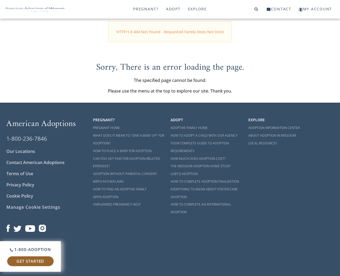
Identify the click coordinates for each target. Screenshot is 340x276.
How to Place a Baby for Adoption (122, 151)
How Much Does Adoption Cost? (198, 158)
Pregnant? (146, 8)
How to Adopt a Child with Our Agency (204, 135)
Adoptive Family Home (189, 128)
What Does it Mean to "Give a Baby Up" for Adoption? (128, 139)
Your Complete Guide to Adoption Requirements (200, 147)
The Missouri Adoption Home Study (201, 166)
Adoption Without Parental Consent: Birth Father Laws (125, 178)
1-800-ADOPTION (30, 249)
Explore (197, 8)
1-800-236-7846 (26, 138)
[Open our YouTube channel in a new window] (30, 227)
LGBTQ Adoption (184, 174)
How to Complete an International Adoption (201, 208)
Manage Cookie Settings (33, 207)
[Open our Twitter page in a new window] (18, 227)
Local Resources (262, 143)
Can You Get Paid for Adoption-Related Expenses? (126, 162)
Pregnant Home (106, 128)
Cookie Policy (19, 196)
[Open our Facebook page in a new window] (8, 227)
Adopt (173, 8)
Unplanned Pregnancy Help (117, 204)
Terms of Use (19, 174)
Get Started (30, 261)
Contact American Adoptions (35, 162)
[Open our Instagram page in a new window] (42, 227)
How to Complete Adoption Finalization (205, 181)
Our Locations (20, 151)
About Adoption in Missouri (272, 135)
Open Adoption (105, 197)
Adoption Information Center (274, 128)
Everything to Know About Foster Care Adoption (204, 193)
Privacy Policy (20, 185)
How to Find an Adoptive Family (120, 189)
